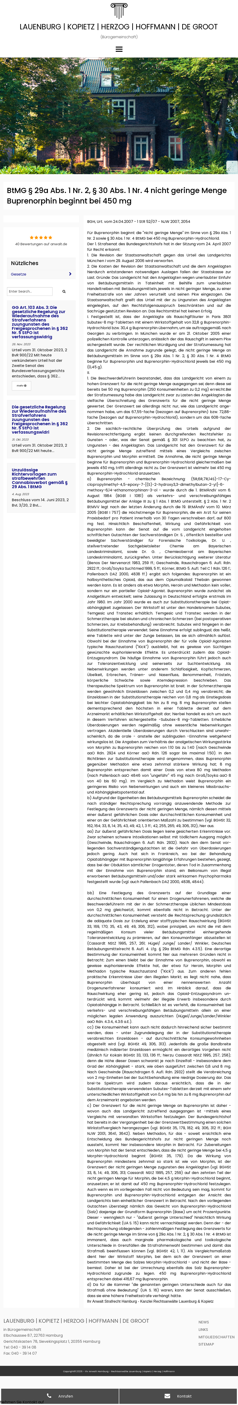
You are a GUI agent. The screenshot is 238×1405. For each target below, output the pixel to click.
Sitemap (206, 1344)
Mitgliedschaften (216, 1337)
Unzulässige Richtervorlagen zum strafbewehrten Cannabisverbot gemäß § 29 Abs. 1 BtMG (40, 478)
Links (203, 1329)
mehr (21, 385)
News (203, 1322)
